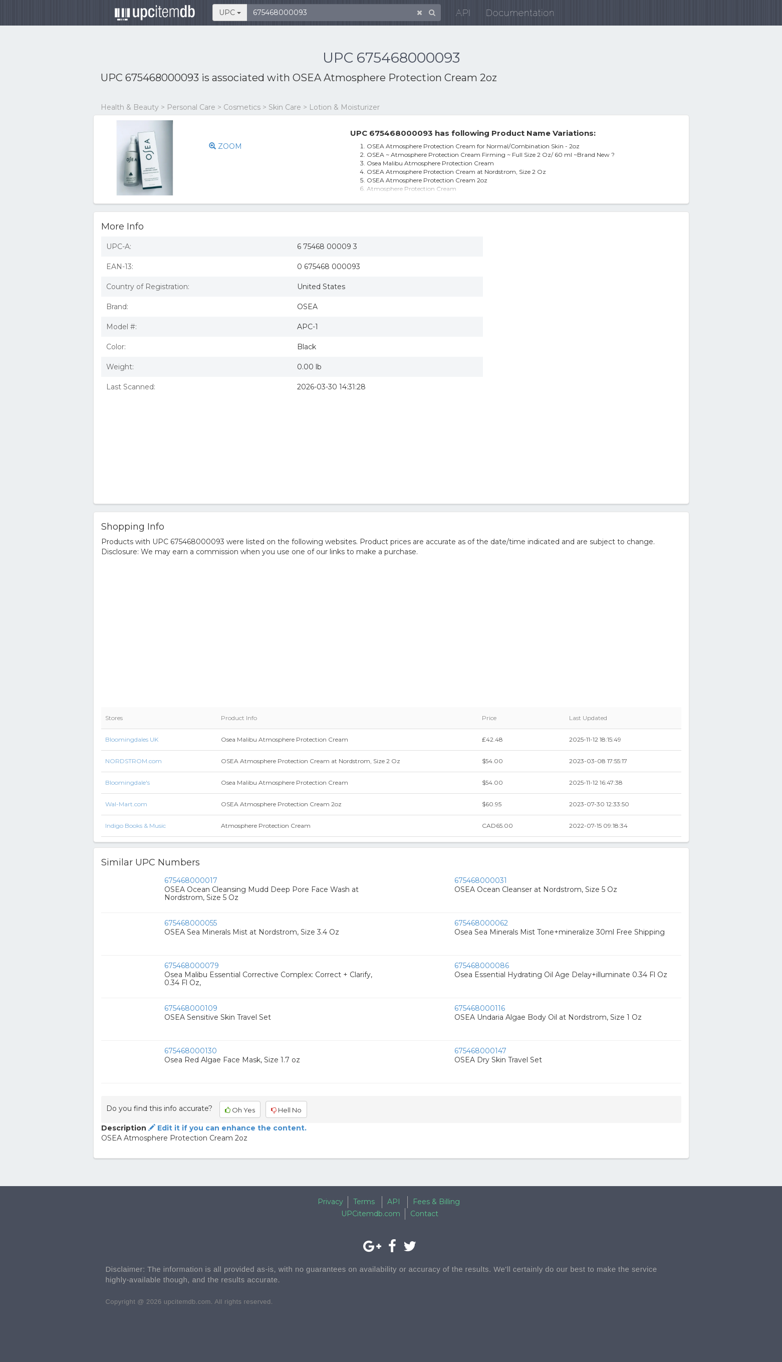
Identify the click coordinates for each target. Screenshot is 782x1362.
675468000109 (190, 1008)
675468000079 (191, 965)
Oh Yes (240, 1110)
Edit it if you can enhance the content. (226, 1127)
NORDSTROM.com (133, 761)
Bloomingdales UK (131, 739)
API (456, 15)
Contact (424, 1213)
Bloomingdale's (127, 782)
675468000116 (479, 1008)
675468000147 (480, 1050)
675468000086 (481, 965)
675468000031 (480, 880)
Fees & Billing (436, 1201)
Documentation (513, 15)
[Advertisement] (589, 302)
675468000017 (190, 880)
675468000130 (190, 1050)
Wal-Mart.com (126, 804)
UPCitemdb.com (370, 1213)
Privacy (330, 1201)
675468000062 (481, 923)
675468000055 (190, 923)
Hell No (286, 1110)
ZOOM (225, 146)
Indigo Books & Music (135, 825)
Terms (364, 1201)
